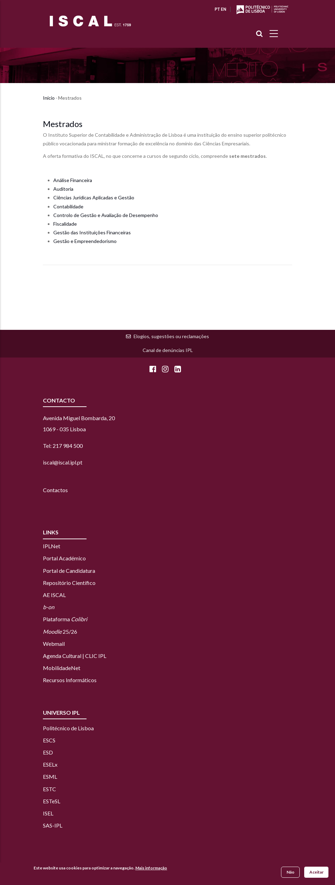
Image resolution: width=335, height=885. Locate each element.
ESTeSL (51, 801)
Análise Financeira (72, 180)
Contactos (55, 490)
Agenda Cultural (62, 655)
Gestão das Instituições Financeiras (92, 232)
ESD (48, 752)
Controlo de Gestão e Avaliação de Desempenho (105, 215)
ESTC (49, 789)
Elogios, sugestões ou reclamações (171, 336)
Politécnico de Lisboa (68, 728)
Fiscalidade (65, 224)
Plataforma (65, 619)
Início (49, 98)
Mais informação (151, 868)
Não (291, 872)
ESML (50, 776)
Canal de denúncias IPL (168, 350)
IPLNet (51, 546)
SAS (47, 825)
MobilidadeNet (61, 668)
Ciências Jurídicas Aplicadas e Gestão (93, 197)
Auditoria (63, 189)
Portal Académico (64, 558)
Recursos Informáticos (70, 680)
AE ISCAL (54, 594)
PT (217, 9)
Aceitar (316, 872)
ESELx (50, 764)
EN (223, 9)
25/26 (60, 631)
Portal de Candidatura (69, 570)
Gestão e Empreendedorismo (85, 241)
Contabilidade (68, 206)
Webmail (54, 643)
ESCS (49, 740)
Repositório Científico (69, 582)
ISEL (48, 813)
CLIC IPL (95, 655)
